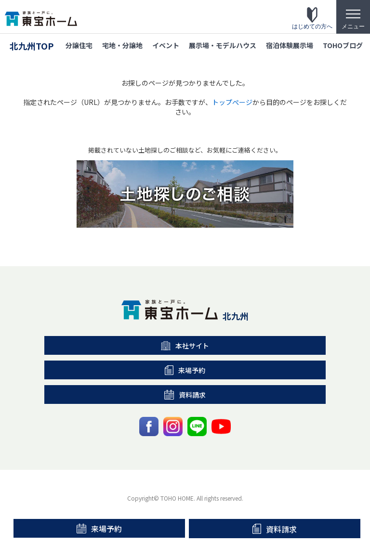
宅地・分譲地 (122, 45)
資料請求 (274, 529)
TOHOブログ (343, 45)
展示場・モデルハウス (222, 45)
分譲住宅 (79, 45)
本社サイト (185, 345)
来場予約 (99, 528)
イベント (165, 45)
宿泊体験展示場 (289, 45)
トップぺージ (232, 102)
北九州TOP (31, 45)
